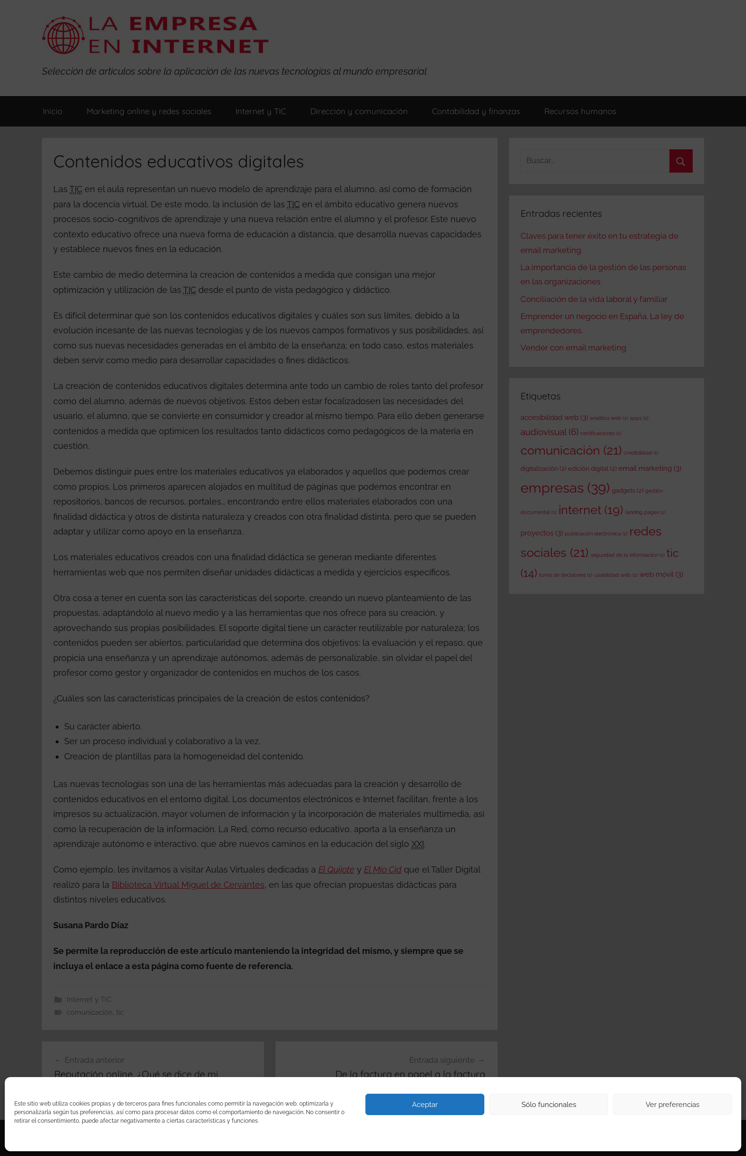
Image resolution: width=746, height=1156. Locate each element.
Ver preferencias (672, 1104)
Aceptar (425, 1104)
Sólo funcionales (548, 1104)
